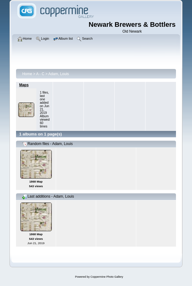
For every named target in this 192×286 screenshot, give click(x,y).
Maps (24, 85)
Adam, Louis (58, 74)
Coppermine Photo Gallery (106, 276)
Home (27, 74)
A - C (40, 74)
